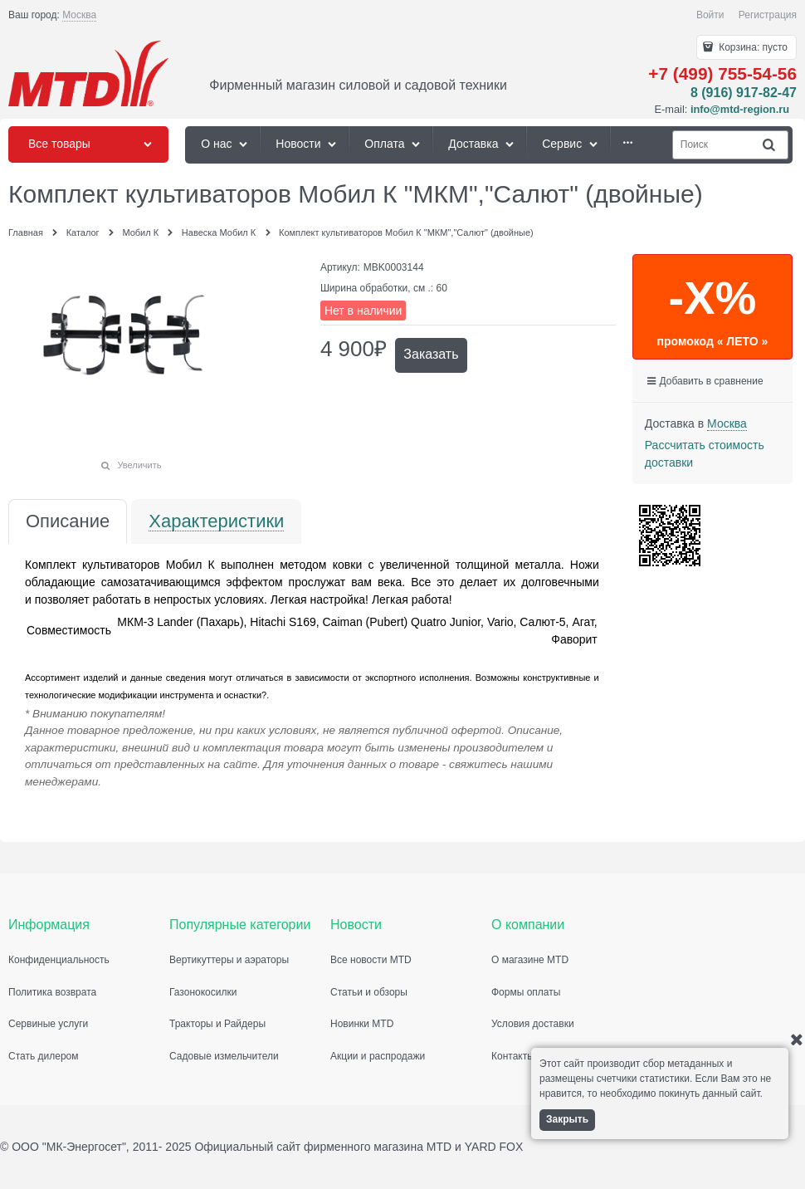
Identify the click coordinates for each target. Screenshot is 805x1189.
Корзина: (752, 47)
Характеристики (216, 521)
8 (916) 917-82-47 (743, 93)
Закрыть (567, 1119)
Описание (68, 521)
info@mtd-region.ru (739, 109)
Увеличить (139, 465)
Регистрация (768, 15)
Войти (710, 15)
